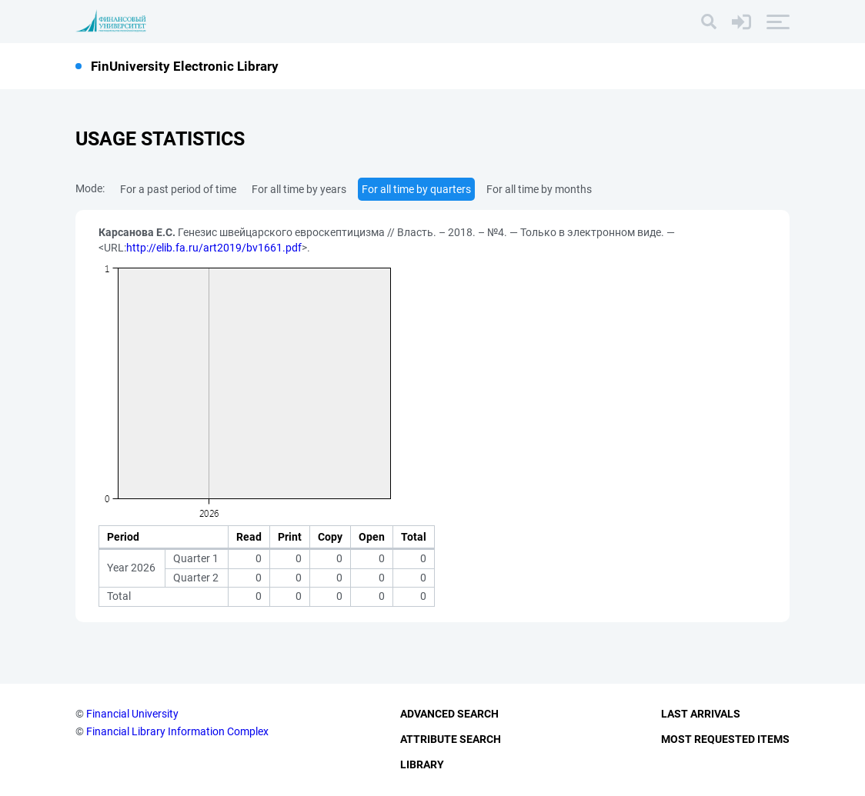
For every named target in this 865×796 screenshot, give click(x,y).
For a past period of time (178, 189)
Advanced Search (449, 714)
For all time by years (299, 189)
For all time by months (539, 189)
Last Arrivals (700, 714)
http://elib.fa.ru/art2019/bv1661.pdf (214, 247)
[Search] (708, 21)
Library (422, 764)
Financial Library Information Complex (177, 731)
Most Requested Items (725, 739)
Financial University (132, 714)
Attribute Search (450, 739)
